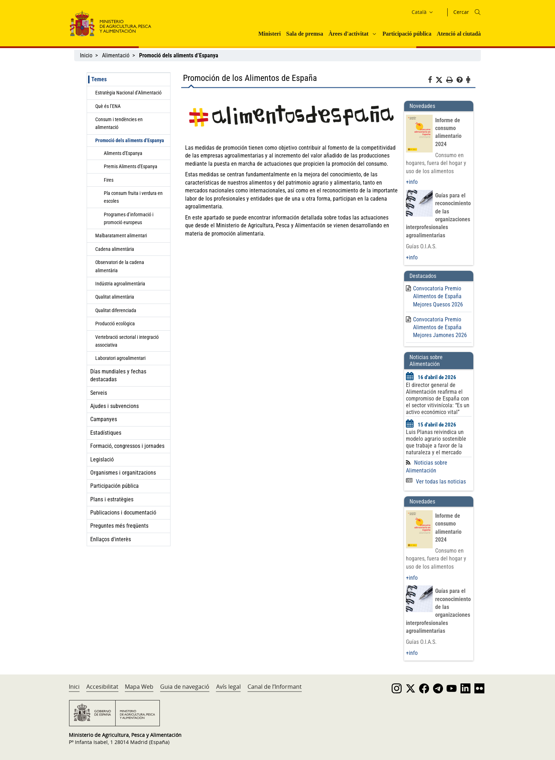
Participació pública (406, 34)
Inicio (86, 55)
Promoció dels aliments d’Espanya (129, 140)
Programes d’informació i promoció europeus (128, 218)
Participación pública (114, 485)
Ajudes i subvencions (114, 406)
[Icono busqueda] (477, 12)
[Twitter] (441, 80)
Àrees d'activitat (348, 34)
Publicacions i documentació (123, 512)
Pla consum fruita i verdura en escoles (133, 197)
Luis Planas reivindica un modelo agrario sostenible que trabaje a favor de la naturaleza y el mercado (436, 442)
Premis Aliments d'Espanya (130, 166)
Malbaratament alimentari (121, 235)
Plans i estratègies (111, 499)
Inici (74, 687)
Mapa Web (139, 687)
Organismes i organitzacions (123, 472)
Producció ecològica (115, 323)
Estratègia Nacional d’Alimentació (128, 92)
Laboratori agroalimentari (120, 358)
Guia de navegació (184, 687)
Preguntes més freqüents (119, 525)
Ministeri (269, 34)
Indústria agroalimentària (120, 283)
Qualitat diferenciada (115, 310)
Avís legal (228, 687)
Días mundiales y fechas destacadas (118, 375)
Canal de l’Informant (275, 687)
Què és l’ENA (108, 106)
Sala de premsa (304, 34)
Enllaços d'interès (110, 539)
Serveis (98, 392)
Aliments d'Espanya (123, 153)
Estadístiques (105, 432)
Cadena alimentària (114, 249)
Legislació (102, 459)
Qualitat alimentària (114, 297)
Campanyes (103, 419)
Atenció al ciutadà (459, 34)
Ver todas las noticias (436, 481)
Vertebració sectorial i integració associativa (127, 341)
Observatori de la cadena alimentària (119, 266)
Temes (99, 79)
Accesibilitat (102, 687)
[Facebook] (432, 81)
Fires (108, 180)
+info (412, 182)
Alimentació (115, 55)
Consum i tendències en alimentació (119, 123)
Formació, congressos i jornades (127, 446)
